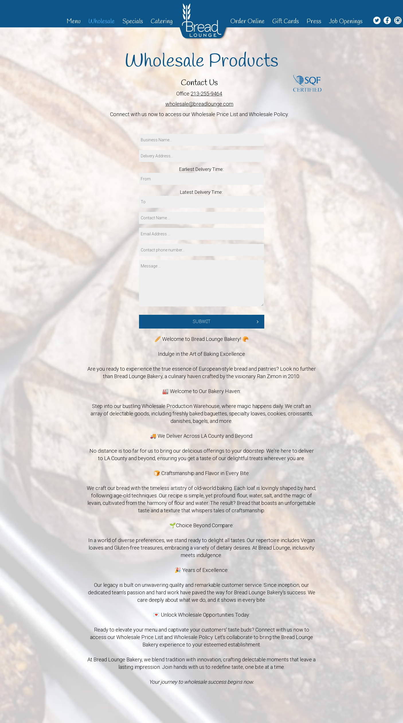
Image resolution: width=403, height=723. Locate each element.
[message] (201, 283)
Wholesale (102, 21)
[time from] (201, 179)
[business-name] (201, 140)
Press (315, 21)
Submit (201, 321)
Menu (74, 21)
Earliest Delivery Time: (201, 169)
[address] (201, 156)
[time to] (201, 202)
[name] (201, 218)
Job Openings (346, 21)
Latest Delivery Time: (201, 192)
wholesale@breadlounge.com (199, 104)
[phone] (201, 250)
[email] (201, 234)
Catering (162, 21)
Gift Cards (286, 21)
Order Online (248, 21)
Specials (133, 21)
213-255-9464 (206, 94)
